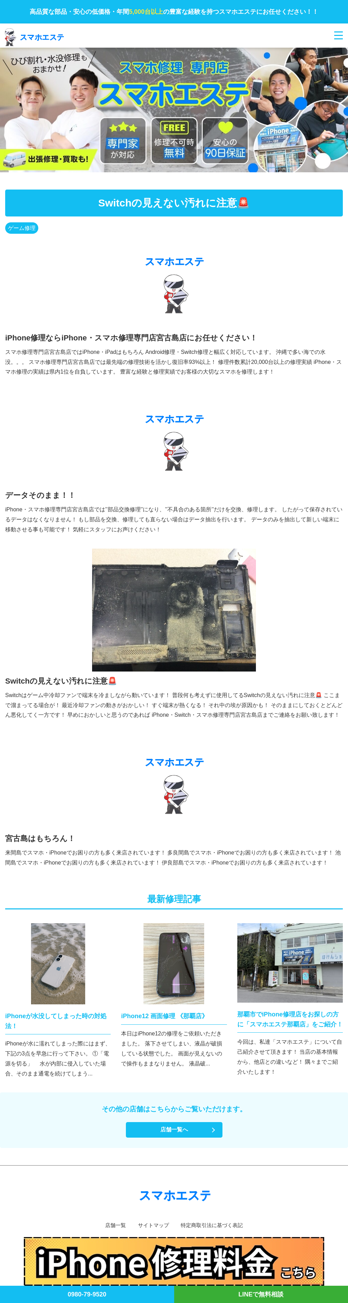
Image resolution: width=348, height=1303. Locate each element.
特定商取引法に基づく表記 (213, 1225)
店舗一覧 (112, 1225)
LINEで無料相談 (261, 1294)
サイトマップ (152, 1225)
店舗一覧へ (174, 1129)
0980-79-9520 (87, 1294)
